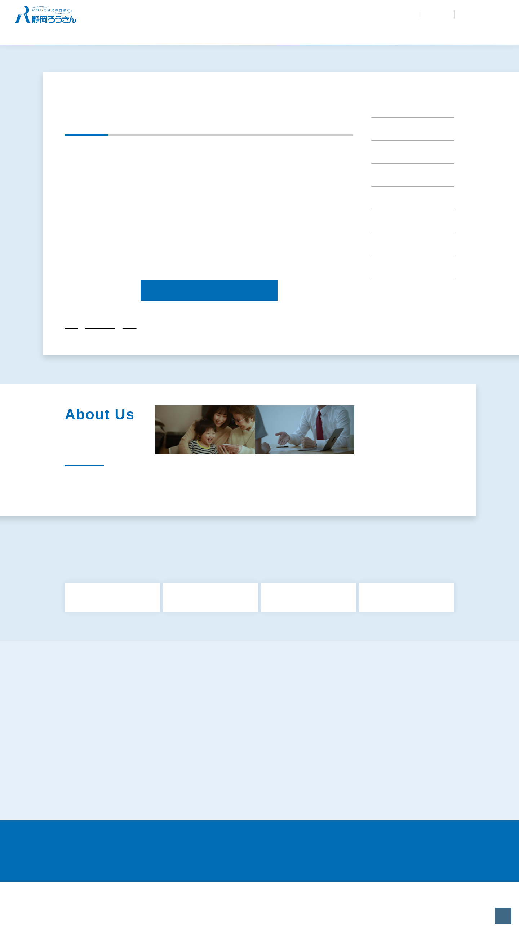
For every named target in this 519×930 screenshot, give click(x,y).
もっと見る (261, 672)
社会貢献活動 (323, 518)
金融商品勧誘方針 (94, 758)
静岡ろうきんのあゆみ (190, 518)
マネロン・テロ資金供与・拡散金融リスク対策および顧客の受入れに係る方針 (398, 785)
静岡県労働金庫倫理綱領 (370, 817)
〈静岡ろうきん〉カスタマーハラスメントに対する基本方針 (261, 821)
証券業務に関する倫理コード (106, 835)
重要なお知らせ (392, 147)
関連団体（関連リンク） (190, 534)
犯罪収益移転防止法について (241, 781)
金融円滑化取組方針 (365, 758)
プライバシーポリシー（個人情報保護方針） (391, 770)
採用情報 (294, 18)
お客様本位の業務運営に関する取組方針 (253, 770)
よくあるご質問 (260, 11)
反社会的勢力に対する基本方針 (109, 770)
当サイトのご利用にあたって (375, 835)
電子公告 (250, 534)
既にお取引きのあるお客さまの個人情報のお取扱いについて (398, 803)
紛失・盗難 (295, 11)
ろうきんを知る (262, 18)
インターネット (475, 14)
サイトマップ (89, 747)
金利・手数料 (223, 11)
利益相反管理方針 (228, 758)
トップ (71, 372)
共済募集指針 (223, 747)
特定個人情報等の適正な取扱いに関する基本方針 (129, 799)
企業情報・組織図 (262, 518)
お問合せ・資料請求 (333, 11)
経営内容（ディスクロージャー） (401, 518)
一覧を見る (79, 504)
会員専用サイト (332, 18)
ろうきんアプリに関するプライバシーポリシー (126, 781)
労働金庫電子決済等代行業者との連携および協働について (263, 839)
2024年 (130, 372)
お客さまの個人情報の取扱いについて (251, 799)
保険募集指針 (358, 747)
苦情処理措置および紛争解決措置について (121, 817)
